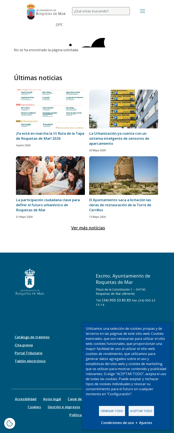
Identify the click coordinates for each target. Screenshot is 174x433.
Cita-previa (24, 345)
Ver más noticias (88, 228)
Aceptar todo (141, 411)
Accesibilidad (26, 399)
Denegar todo (112, 411)
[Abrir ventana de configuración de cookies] (9, 423)
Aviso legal (52, 399)
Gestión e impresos (64, 407)
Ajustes (145, 422)
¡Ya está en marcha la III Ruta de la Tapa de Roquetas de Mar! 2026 (50, 136)
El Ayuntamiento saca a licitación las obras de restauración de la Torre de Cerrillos (120, 204)
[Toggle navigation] (142, 11)
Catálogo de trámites (32, 337)
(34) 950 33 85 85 (116, 300)
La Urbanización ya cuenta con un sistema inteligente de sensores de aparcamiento (119, 138)
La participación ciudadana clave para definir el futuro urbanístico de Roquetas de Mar (48, 204)
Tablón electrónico (30, 361)
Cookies (34, 407)
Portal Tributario (28, 353)
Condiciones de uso (117, 422)
